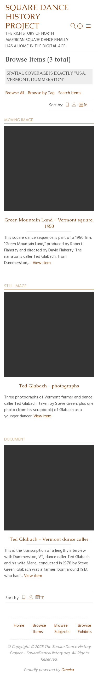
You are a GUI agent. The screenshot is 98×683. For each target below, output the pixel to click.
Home (19, 625)
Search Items (69, 93)
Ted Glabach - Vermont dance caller (49, 539)
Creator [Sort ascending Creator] (74, 105)
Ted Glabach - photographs (49, 386)
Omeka (67, 670)
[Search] (80, 26)
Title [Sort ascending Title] (67, 105)
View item (42, 263)
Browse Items (39, 628)
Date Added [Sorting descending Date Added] (83, 105)
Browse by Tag (41, 93)
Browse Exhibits (85, 628)
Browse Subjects (62, 628)
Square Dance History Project (37, 16)
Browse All (14, 93)
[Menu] (88, 26)
